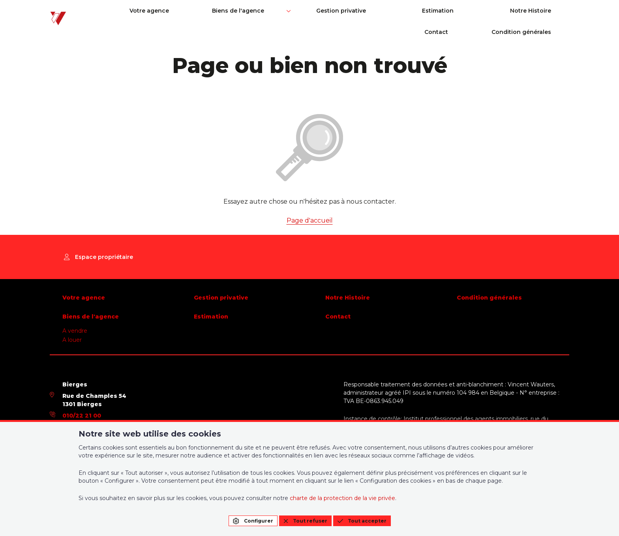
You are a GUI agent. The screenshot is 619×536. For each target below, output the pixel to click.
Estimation (359, 16)
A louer (72, 339)
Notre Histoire (427, 16)
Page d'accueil (310, 220)
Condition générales (539, 16)
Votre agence (143, 16)
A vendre (74, 330)
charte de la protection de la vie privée (342, 498)
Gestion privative (286, 16)
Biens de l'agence (208, 16)
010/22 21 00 (81, 415)
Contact (479, 16)
